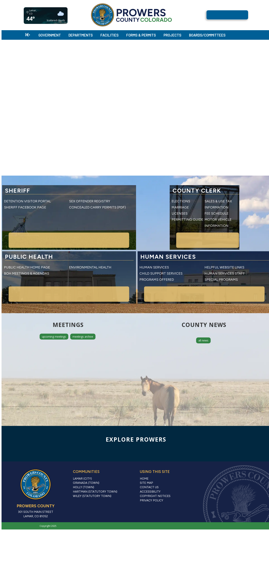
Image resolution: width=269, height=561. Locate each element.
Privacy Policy (151, 488)
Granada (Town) (86, 470)
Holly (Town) (83, 475)
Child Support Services (161, 261)
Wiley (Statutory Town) (92, 484)
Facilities (109, 35)
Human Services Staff (225, 261)
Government (49, 35)
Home (144, 466)
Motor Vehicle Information (230, 213)
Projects (172, 35)
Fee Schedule (216, 207)
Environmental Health (90, 255)
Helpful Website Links (224, 255)
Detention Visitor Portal (27, 201)
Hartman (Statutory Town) (95, 479)
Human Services (154, 255)
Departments (80, 35)
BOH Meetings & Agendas (26, 261)
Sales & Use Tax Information (231, 201)
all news (203, 328)
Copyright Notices (155, 484)
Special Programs (221, 267)
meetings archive (83, 324)
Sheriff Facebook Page (25, 207)
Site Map (146, 470)
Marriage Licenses (156, 207)
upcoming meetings (54, 324)
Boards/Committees (207, 35)
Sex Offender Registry (89, 201)
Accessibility (150, 479)
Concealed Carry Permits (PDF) (97, 207)
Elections (148, 201)
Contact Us (149, 475)
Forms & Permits (141, 35)
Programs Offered (156, 267)
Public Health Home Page (27, 255)
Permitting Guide (155, 213)
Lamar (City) (82, 466)
